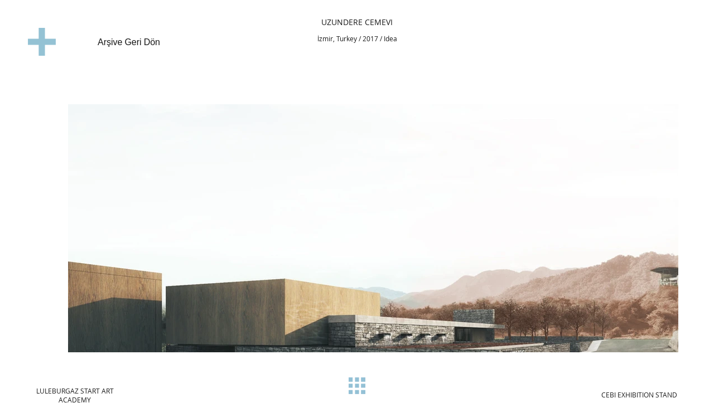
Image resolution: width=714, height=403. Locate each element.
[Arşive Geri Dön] (120, 43)
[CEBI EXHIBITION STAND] (639, 394)
